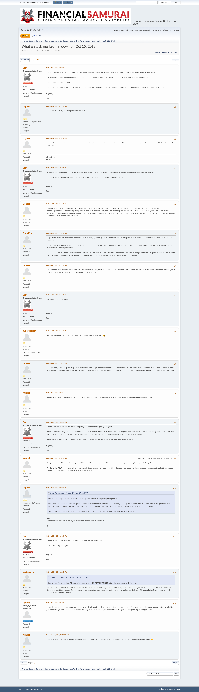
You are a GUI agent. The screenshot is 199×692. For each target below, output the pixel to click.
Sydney (26, 603)
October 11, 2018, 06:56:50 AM (56, 138)
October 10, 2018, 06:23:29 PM (56, 68)
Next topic (172, 53)
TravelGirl (28, 233)
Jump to (143, 674)
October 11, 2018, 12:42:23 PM (56, 204)
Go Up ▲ (177, 689)
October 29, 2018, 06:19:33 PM (56, 602)
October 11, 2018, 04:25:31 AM (56, 106)
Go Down (25, 60)
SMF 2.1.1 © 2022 (24, 689)
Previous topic (160, 53)
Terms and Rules (167, 689)
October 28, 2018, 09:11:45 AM (56, 572)
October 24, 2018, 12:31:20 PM (56, 363)
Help (159, 689)
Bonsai (26, 204)
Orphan (26, 106)
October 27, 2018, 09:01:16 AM (56, 487)
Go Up (23, 663)
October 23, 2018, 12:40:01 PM (56, 295)
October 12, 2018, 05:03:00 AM (56, 233)
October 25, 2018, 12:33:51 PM (56, 393)
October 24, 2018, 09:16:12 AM (56, 331)
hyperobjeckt (29, 331)
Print (175, 60)
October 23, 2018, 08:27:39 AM (56, 265)
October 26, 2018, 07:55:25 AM (56, 422)
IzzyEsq (27, 138)
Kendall (26, 393)
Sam (25, 68)
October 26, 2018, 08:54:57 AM (56, 458)
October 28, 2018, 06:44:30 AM (56, 536)
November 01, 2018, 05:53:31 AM (57, 635)
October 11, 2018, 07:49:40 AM (56, 168)
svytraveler (28, 572)
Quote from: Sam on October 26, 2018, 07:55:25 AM (69, 493)
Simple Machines (36, 689)
